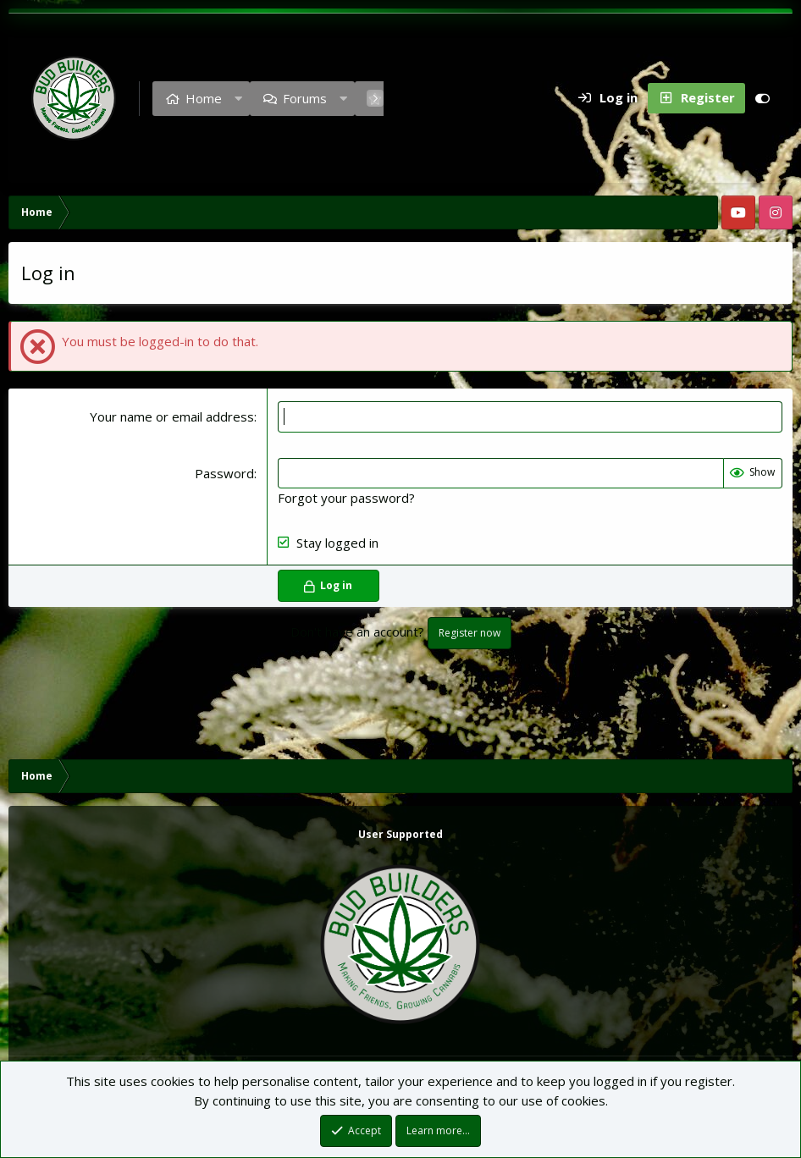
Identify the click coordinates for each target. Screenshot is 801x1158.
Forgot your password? (346, 497)
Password (224, 473)
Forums (305, 98)
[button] (238, 98)
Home (203, 98)
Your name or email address (172, 416)
